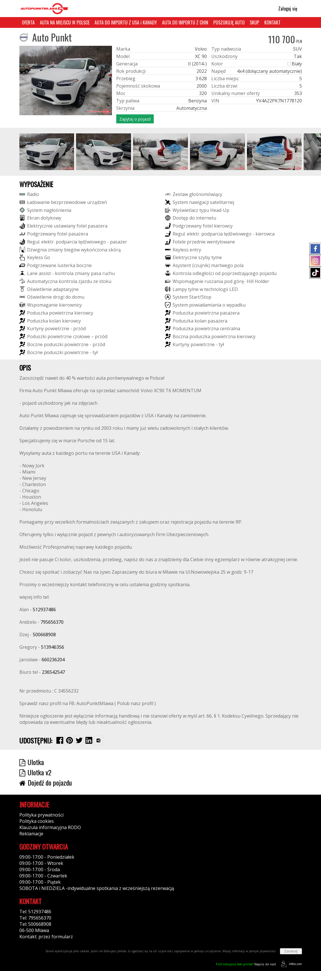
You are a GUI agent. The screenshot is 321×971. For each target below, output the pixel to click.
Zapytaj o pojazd (135, 119)
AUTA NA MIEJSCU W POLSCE (64, 22)
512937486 (44, 609)
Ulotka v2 (35, 772)
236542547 (53, 672)
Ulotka (31, 762)
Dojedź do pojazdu (45, 782)
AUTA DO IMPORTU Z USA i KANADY (126, 22)
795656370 (52, 622)
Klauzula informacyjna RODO (50, 827)
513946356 (52, 647)
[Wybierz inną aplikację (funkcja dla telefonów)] (98, 740)
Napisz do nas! (246, 964)
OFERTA (28, 22)
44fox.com (290, 964)
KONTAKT (272, 22)
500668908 (44, 634)
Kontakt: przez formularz (46, 936)
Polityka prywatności (41, 815)
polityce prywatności (262, 951)
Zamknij (291, 951)
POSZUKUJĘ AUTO (229, 22)
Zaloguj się (285, 8)
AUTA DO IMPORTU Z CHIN (185, 22)
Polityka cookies (36, 821)
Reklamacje (31, 833)
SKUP (254, 22)
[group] (46, 151)
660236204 (53, 659)
